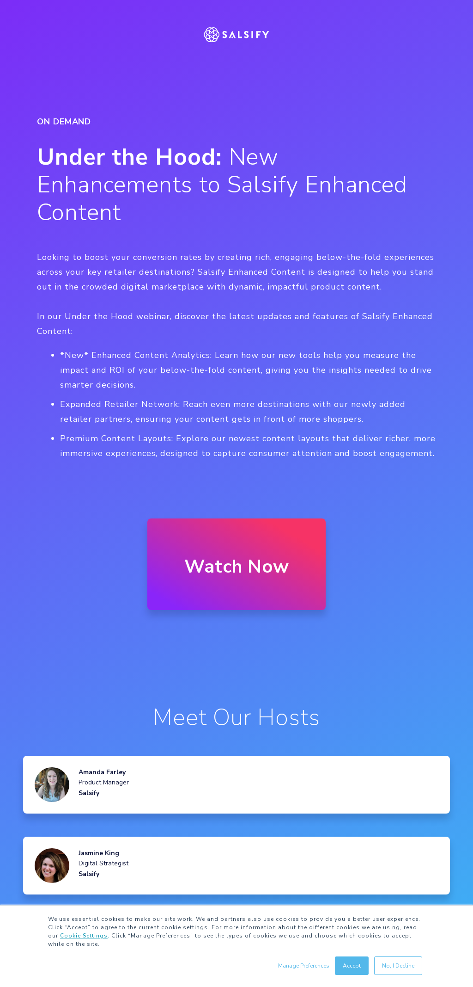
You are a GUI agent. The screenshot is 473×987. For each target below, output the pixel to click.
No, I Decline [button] (398, 965)
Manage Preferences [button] (303, 965)
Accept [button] (352, 965)
